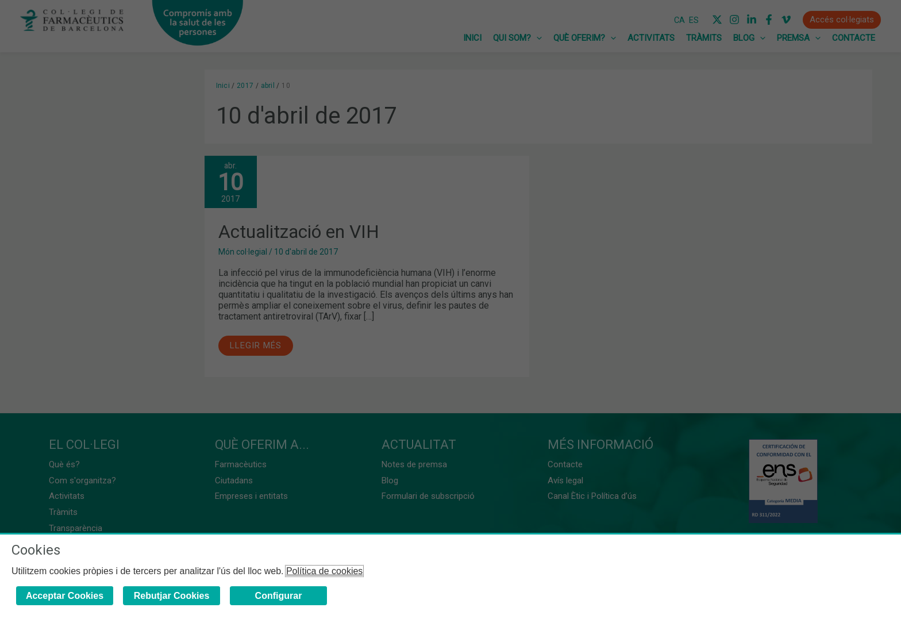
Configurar (278, 596)
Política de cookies (324, 571)
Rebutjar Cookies (172, 596)
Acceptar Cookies (64, 596)
